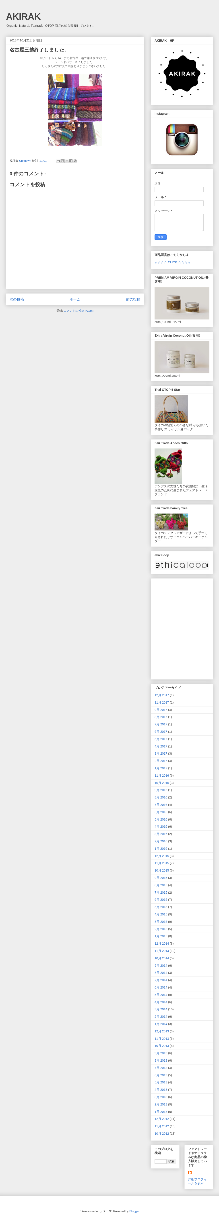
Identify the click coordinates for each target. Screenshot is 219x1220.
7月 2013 (161, 1068)
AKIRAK (23, 16)
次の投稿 (17, 299)
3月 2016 (161, 834)
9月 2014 (161, 965)
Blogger (134, 1211)
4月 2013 (161, 1089)
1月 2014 (161, 1024)
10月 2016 (162, 783)
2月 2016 (161, 841)
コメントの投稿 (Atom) (79, 310)
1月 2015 (161, 936)
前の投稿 (133, 299)
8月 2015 (161, 885)
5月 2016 (161, 819)
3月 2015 (161, 921)
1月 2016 (161, 848)
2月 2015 (161, 929)
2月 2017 (161, 761)
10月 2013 (162, 1046)
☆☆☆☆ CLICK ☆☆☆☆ (172, 262)
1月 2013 (161, 1112)
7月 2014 (161, 980)
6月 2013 (161, 1075)
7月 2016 (161, 805)
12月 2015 (162, 856)
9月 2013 (161, 1053)
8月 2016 (161, 797)
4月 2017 (161, 746)
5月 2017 (161, 739)
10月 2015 (162, 870)
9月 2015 (161, 878)
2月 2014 (161, 1016)
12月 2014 (162, 943)
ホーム (75, 299)
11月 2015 (162, 863)
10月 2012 (162, 1133)
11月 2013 (162, 1038)
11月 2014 (162, 951)
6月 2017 (161, 731)
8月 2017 (161, 717)
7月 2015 (161, 892)
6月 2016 (161, 812)
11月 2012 (162, 1126)
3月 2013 (161, 1097)
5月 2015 (161, 907)
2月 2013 (161, 1104)
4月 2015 (161, 914)
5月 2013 (161, 1082)
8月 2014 (161, 972)
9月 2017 (161, 710)
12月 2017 (162, 695)
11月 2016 (162, 775)
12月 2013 (162, 1031)
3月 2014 (161, 1009)
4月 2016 (161, 826)
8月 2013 (161, 1060)
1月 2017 (161, 768)
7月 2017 (161, 724)
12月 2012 (162, 1119)
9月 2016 (161, 790)
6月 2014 (161, 987)
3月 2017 (161, 753)
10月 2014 (162, 958)
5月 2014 (161, 995)
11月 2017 (162, 702)
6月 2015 (161, 899)
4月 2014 (161, 1002)
